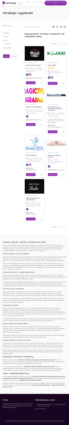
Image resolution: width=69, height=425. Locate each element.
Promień (5, 40)
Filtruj (6, 56)
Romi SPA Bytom (31, 155)
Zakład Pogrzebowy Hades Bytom (32, 199)
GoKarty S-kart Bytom (33, 65)
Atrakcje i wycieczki (33, 62)
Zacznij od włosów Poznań (54, 156)
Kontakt (34, 2)
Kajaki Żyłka (52, 65)
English (41, 2)
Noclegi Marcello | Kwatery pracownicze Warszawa (55, 108)
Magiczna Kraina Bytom (34, 107)
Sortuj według (7, 48)
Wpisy (26, 27)
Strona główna (21, 3)
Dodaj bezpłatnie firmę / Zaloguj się (55, 3)
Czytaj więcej (31, 83)
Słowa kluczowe (7, 25)
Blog (28, 2)
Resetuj (13, 56)
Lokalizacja (6, 33)
